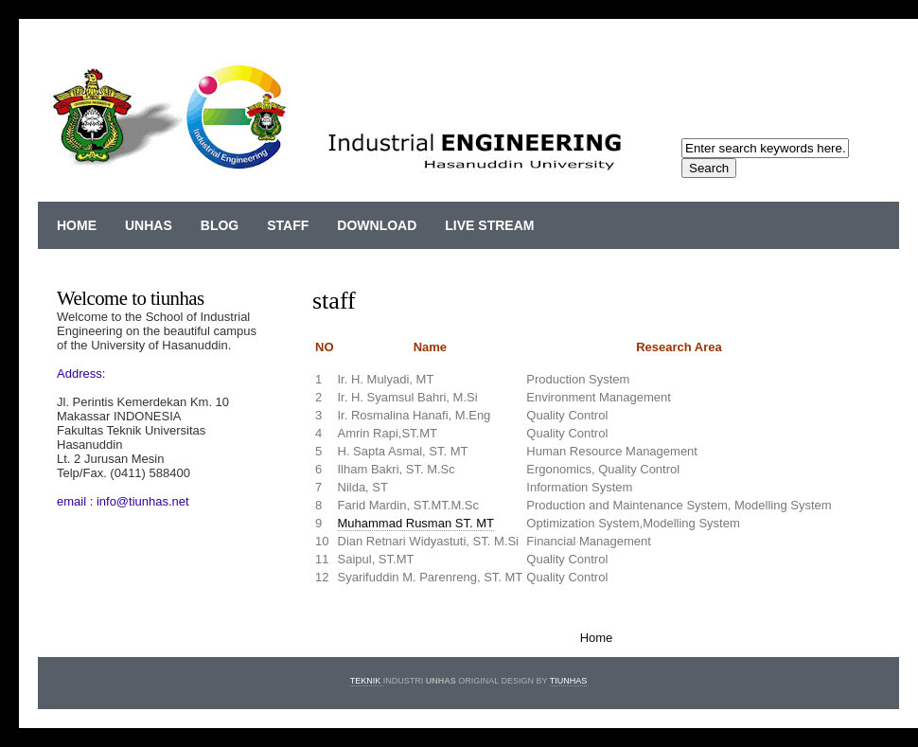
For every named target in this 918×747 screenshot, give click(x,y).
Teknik (366, 680)
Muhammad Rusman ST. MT (416, 523)
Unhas (148, 225)
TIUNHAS (569, 680)
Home (77, 225)
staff (288, 225)
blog (219, 225)
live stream (489, 225)
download (376, 225)
